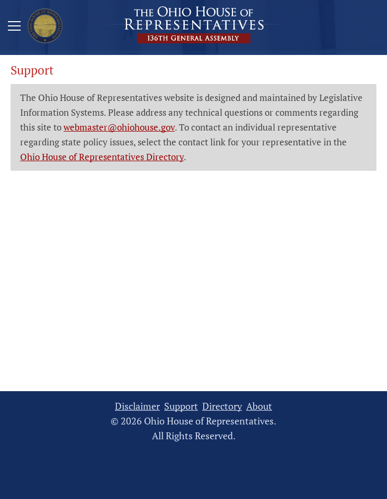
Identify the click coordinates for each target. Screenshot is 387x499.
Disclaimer (137, 406)
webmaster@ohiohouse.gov (119, 127)
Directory (222, 406)
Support (181, 406)
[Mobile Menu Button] (14, 27)
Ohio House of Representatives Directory (102, 157)
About (259, 406)
